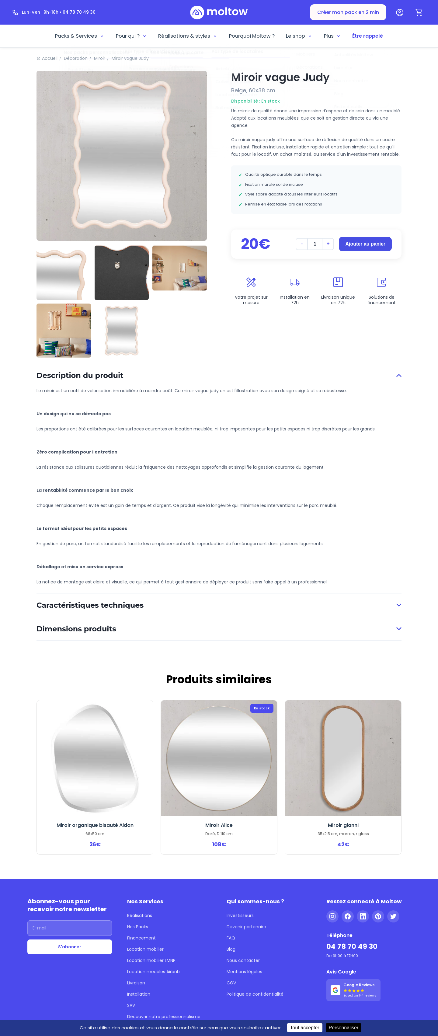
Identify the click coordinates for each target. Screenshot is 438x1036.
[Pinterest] (378, 916)
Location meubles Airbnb (153, 972)
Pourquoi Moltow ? (252, 35)
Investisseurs (240, 915)
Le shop (299, 35)
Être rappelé (367, 35)
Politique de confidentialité (255, 994)
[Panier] (419, 12)
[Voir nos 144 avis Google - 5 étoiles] (353, 990)
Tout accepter (304, 1027)
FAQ (231, 938)
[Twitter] (393, 916)
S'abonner (69, 947)
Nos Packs (137, 927)
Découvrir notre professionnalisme (163, 1017)
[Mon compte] (399, 12)
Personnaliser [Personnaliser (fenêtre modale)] (344, 1027)
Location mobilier (145, 949)
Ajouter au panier (365, 243)
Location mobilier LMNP (151, 960)
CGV (231, 983)
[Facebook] (348, 916)
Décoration (76, 58)
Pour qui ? (131, 35)
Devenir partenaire (246, 927)
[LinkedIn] (363, 916)
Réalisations (139, 915)
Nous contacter (243, 960)
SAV (131, 1005)
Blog (231, 949)
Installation (138, 994)
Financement (141, 938)
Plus (332, 35)
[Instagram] (332, 916)
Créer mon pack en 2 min (348, 12)
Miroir (99, 58)
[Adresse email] (69, 928)
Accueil (49, 58)
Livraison (136, 983)
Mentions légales (244, 972)
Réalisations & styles (187, 35)
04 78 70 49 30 (352, 946)
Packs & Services (79, 35)
